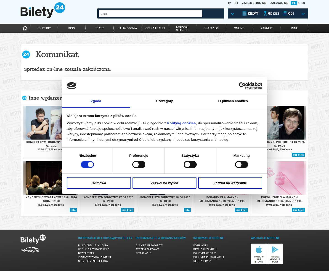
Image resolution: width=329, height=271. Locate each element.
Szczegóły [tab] (164, 101)
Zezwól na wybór (164, 183)
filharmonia (127, 28)
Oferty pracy (202, 261)
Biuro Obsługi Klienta (93, 245)
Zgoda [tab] (96, 101)
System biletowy (147, 249)
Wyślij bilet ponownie (93, 249)
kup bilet (298, 154)
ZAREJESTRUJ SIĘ (254, 3)
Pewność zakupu (205, 249)
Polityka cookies (205, 253)
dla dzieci (211, 28)
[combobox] (150, 13)
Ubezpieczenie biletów (93, 261)
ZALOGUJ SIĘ (279, 3)
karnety (266, 28)
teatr (99, 28)
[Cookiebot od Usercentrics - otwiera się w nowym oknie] (242, 85)
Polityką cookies (181, 123)
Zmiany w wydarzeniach (94, 257)
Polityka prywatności (208, 257)
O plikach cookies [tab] (233, 101)
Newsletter (86, 253)
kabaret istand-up (183, 28)
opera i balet (155, 28)
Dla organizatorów (149, 245)
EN (303, 3)
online (239, 28)
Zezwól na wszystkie (230, 183)
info (73, 210)
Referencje (143, 253)
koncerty (44, 28)
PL (294, 3)
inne (294, 28)
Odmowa (99, 183)
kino (71, 28)
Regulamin (200, 245)
